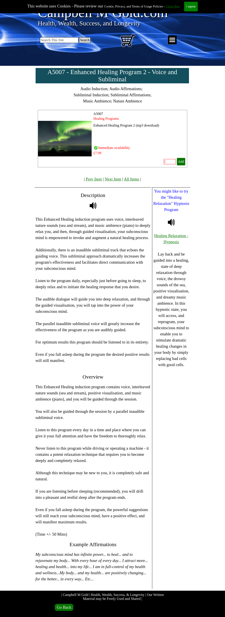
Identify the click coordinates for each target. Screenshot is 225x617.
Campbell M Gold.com (103, 12)
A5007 (98, 114)
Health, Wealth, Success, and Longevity (89, 23)
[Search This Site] (59, 40)
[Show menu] (172, 40)
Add (181, 161)
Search (85, 40)
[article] (112, 138)
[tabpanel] (112, 95)
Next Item (113, 179)
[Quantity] (170, 161)
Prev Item (94, 179)
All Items (131, 179)
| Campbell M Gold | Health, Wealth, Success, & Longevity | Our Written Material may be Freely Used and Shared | (113, 597)
